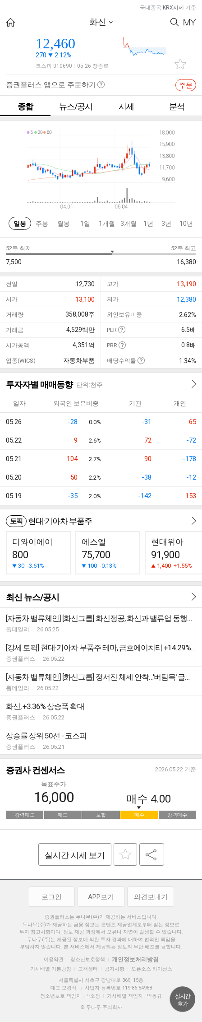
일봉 (20, 223)
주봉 (42, 223)
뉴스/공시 (75, 106)
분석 (176, 106)
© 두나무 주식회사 (101, 1007)
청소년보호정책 (87, 959)
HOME (10, 22)
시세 (126, 106)
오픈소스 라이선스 (151, 969)
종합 (25, 106)
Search (174, 22)
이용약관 (54, 959)
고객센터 (88, 969)
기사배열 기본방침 (50, 969)
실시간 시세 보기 (75, 855)
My (190, 22)
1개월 (107, 223)
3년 (166, 223)
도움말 (121, 329)
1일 (85, 223)
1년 (148, 223)
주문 (186, 85)
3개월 (128, 223)
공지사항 (114, 969)
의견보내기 (151, 897)
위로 (182, 999)
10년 (186, 223)
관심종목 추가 (180, 64)
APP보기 (101, 897)
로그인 (51, 897)
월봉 (63, 223)
